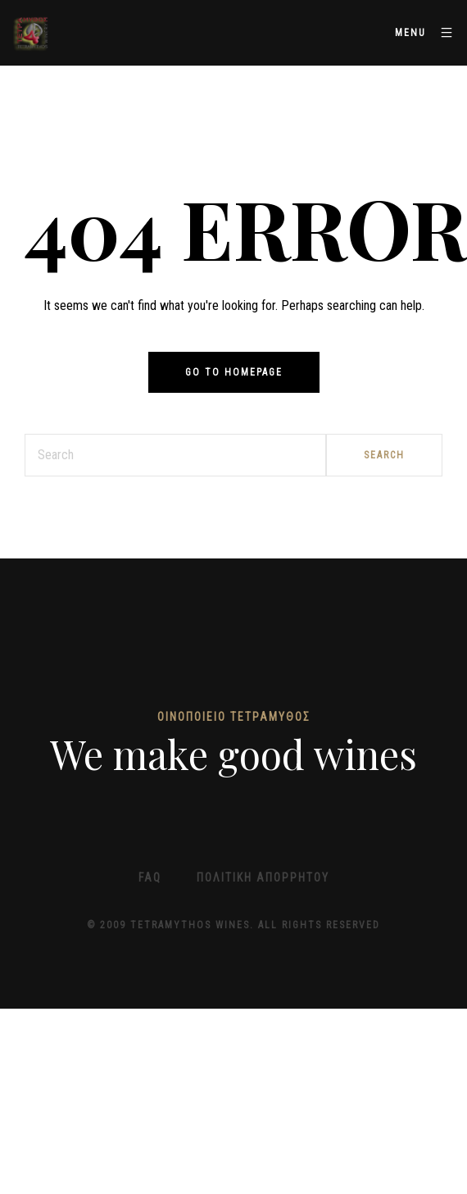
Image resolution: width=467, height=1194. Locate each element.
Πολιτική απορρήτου (263, 877)
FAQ (149, 877)
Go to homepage (234, 372)
